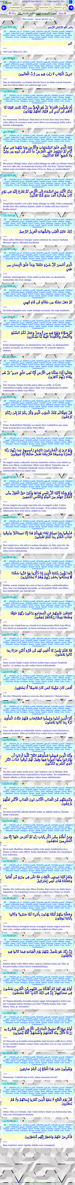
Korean (64, 35)
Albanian (61, 33)
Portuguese (24, 37)
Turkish (56, 37)
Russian (31, 37)
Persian (16, 37)
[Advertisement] (37, 1165)
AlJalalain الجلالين (32, 33)
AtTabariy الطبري (29, 31)
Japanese (57, 35)
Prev (12, 13)
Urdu (62, 37)
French (30, 35)
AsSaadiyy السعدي (57, 31)
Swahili (50, 37)
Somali (37, 37)
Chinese (12, 35)
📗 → (6, 31)
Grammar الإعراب (45, 33)
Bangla (67, 33)
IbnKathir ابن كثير (16, 31)
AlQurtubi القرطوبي (43, 31)
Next (62, 13)
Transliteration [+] (38, 39)
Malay (70, 35)
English (24, 35)
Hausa (43, 35)
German (36, 35)
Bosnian (6, 35)
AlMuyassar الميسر (17, 33)
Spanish (44, 37)
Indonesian (49, 35)
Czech (19, 35)
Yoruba (67, 37)
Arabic (54, 33)
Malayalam (9, 37)
